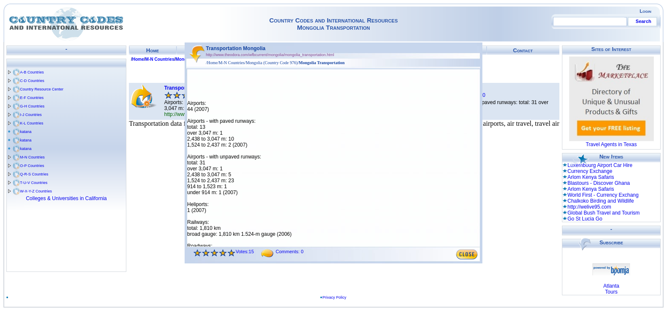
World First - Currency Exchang (602, 195)
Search (643, 21)
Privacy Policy (334, 297)
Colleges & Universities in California (66, 198)
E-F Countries (32, 98)
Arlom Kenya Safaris (590, 177)
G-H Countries (32, 106)
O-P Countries (32, 166)
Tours (611, 292)
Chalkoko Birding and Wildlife (600, 201)
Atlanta (611, 286)
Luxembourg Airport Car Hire (600, 165)
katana (25, 132)
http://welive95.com (589, 207)
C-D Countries (32, 81)
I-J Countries (31, 115)
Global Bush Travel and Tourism (603, 213)
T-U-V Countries (34, 183)
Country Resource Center (41, 89)
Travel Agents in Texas (611, 144)
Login (645, 11)
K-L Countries (31, 123)
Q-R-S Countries (34, 174)
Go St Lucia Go (584, 219)
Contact (523, 50)
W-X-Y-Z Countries (36, 191)
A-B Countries (32, 72)
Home (152, 50)
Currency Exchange (589, 171)
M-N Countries (32, 157)
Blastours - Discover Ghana (598, 183)
